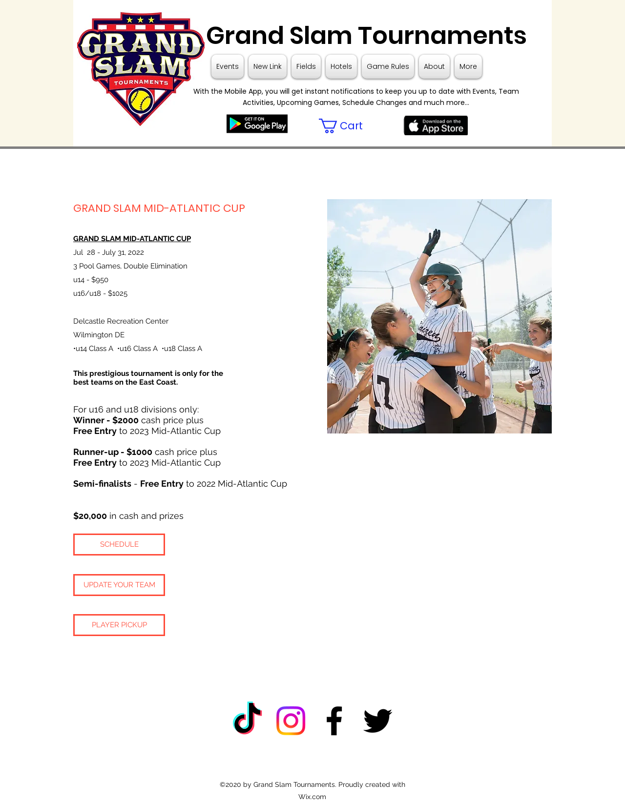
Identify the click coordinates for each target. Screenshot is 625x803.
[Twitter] (377, 720)
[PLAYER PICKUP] (119, 625)
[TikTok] (247, 720)
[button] (349, 126)
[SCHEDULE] (119, 545)
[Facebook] (334, 720)
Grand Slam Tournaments (364, 36)
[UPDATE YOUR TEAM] (119, 585)
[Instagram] (290, 720)
